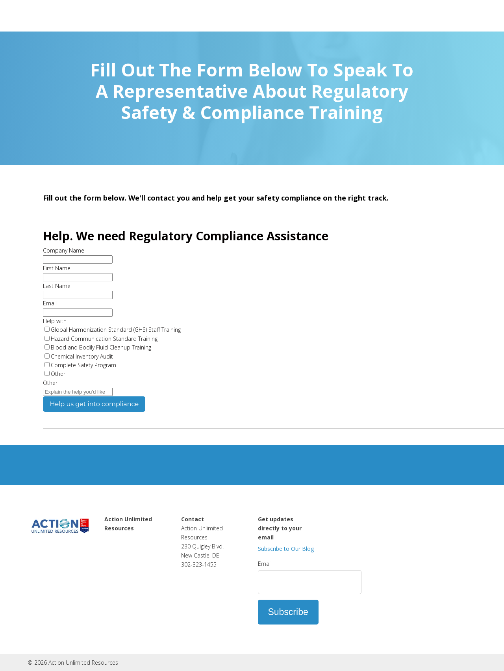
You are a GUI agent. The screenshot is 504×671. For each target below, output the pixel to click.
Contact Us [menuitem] (119, 555)
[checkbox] (273, 351)
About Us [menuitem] (117, 546)
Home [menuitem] (113, 537)
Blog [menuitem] (110, 564)
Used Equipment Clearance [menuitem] (127, 578)
